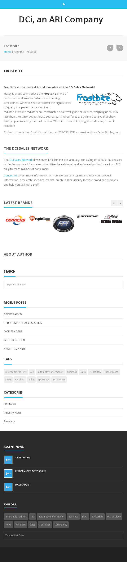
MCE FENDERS (13, 331)
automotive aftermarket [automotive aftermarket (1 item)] (50, 372)
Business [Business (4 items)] (72, 372)
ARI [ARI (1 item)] (32, 372)
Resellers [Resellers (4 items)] (20, 379)
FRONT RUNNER (14, 348)
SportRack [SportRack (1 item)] (43, 379)
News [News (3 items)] (8, 379)
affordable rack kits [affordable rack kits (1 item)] (15, 372)
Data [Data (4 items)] (83, 372)
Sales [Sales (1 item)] (31, 379)
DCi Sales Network (21, 160)
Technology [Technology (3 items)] (59, 379)
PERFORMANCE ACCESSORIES (23, 323)
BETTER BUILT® (14, 340)
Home (7, 52)
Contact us (10, 175)
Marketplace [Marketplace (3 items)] (111, 372)
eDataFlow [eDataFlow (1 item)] (95, 372)
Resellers (9, 421)
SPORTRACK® (13, 314)
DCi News (10, 404)
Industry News (13, 412)
